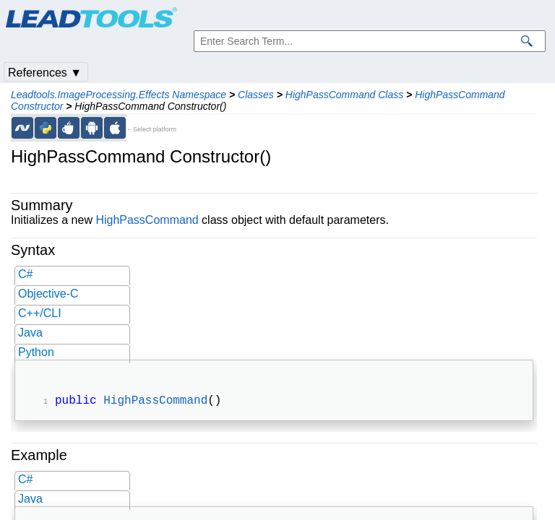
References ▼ (45, 72)
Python (36, 352)
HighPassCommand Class (344, 94)
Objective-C (48, 293)
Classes (256, 94)
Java (30, 332)
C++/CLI (39, 313)
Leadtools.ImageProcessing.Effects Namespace (118, 94)
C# (25, 274)
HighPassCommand (146, 220)
